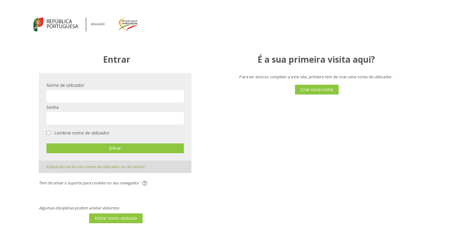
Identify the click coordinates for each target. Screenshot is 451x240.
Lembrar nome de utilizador (81, 133)
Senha (52, 107)
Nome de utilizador (65, 85)
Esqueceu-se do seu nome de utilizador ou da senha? (96, 166)
